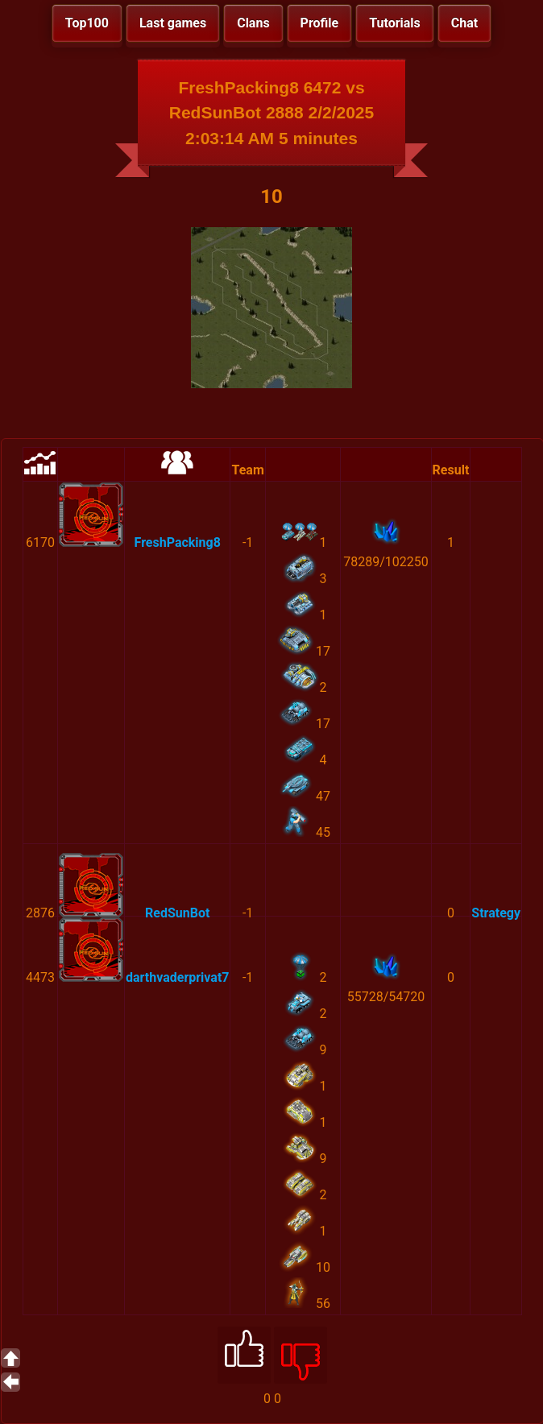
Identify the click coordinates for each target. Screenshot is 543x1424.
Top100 (87, 23)
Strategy (495, 913)
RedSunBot (177, 913)
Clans (253, 23)
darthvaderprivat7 (177, 977)
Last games (172, 23)
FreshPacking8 (178, 542)
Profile (320, 23)
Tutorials (395, 23)
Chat (464, 23)
